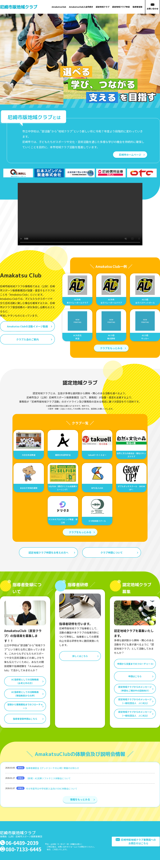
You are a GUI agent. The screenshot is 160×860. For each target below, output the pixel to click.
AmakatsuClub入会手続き (81, 6)
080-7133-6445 (23, 849)
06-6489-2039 (22, 842)
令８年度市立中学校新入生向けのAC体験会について (51, 788)
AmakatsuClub (59, 6)
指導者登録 (137, 6)
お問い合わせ (152, 6)
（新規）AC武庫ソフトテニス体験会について (48, 778)
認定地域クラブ (102, 6)
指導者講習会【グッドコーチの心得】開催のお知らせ (52, 768)
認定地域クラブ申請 (121, 6)
